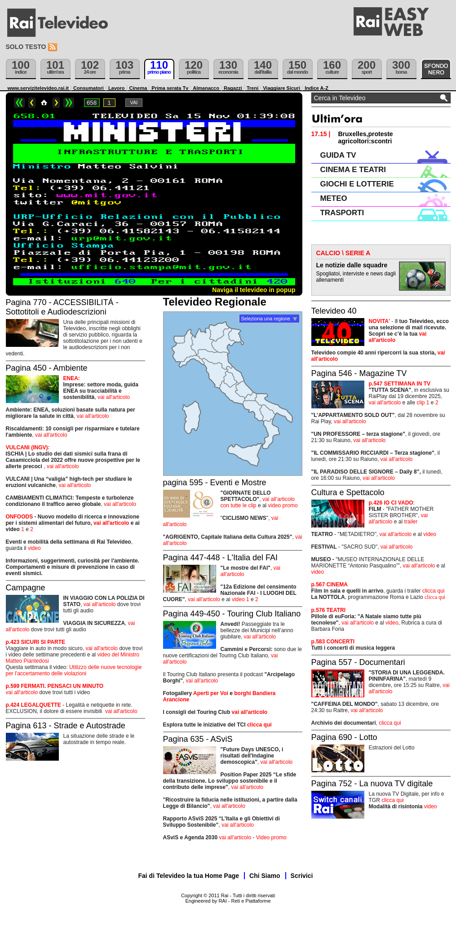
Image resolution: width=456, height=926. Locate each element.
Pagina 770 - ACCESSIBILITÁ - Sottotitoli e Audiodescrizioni (62, 307)
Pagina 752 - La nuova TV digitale (372, 783)
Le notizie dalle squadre (352, 265)
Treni (252, 88)
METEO (333, 198)
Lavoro (116, 88)
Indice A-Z (316, 88)
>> (68, 102)
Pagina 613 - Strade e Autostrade (65, 725)
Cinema (138, 88)
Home (44, 102)
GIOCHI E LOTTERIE (357, 184)
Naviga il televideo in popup (253, 289)
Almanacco (206, 88)
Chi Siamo (264, 875)
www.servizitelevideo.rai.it (38, 88)
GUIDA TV (338, 155)
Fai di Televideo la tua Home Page (188, 875)
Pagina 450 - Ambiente (47, 367)
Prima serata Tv (169, 88)
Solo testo (26, 46)
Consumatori (88, 88)
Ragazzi (233, 88)
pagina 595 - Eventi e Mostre (214, 482)
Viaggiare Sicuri (281, 88)
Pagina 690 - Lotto (344, 737)
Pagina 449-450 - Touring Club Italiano (232, 613)
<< (19, 102)
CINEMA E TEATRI (353, 169)
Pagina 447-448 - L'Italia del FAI (220, 557)
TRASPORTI (342, 212)
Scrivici (302, 875)
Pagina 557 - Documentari (358, 662)
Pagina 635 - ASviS (198, 739)
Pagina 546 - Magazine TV (359, 373)
